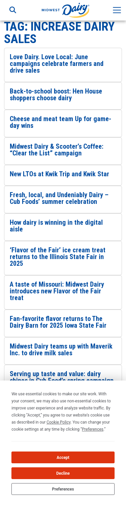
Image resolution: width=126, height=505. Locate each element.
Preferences (63, 489)
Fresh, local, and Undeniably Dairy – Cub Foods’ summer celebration (59, 198)
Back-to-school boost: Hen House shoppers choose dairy (56, 94)
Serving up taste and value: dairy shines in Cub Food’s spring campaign (62, 377)
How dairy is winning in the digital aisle (56, 225)
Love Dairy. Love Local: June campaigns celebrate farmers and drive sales (56, 63)
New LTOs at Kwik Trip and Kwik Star (59, 174)
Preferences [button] (92, 429)
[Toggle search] (12, 10)
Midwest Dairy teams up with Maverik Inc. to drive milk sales (61, 349)
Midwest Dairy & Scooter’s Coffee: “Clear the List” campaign (56, 149)
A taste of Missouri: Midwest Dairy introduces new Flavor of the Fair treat (57, 291)
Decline (63, 473)
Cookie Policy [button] (58, 422)
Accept (63, 457)
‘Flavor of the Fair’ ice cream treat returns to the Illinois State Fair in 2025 (58, 256)
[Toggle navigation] (117, 10)
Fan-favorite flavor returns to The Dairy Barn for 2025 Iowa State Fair (58, 322)
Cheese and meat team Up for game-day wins (60, 122)
